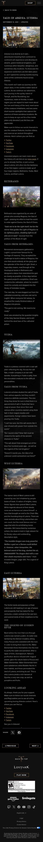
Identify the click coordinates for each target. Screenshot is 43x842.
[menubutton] (39, 3)
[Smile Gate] (28, 799)
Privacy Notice (21, 821)
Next (35, 746)
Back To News (10, 10)
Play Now (21, 775)
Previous (10, 746)
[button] (21, 37)
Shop (30, 3)
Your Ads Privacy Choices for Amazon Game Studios (21, 828)
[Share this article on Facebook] (19, 732)
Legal (21, 818)
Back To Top (21, 759)
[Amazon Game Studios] (13, 799)
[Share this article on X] (12, 732)
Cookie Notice (21, 824)
